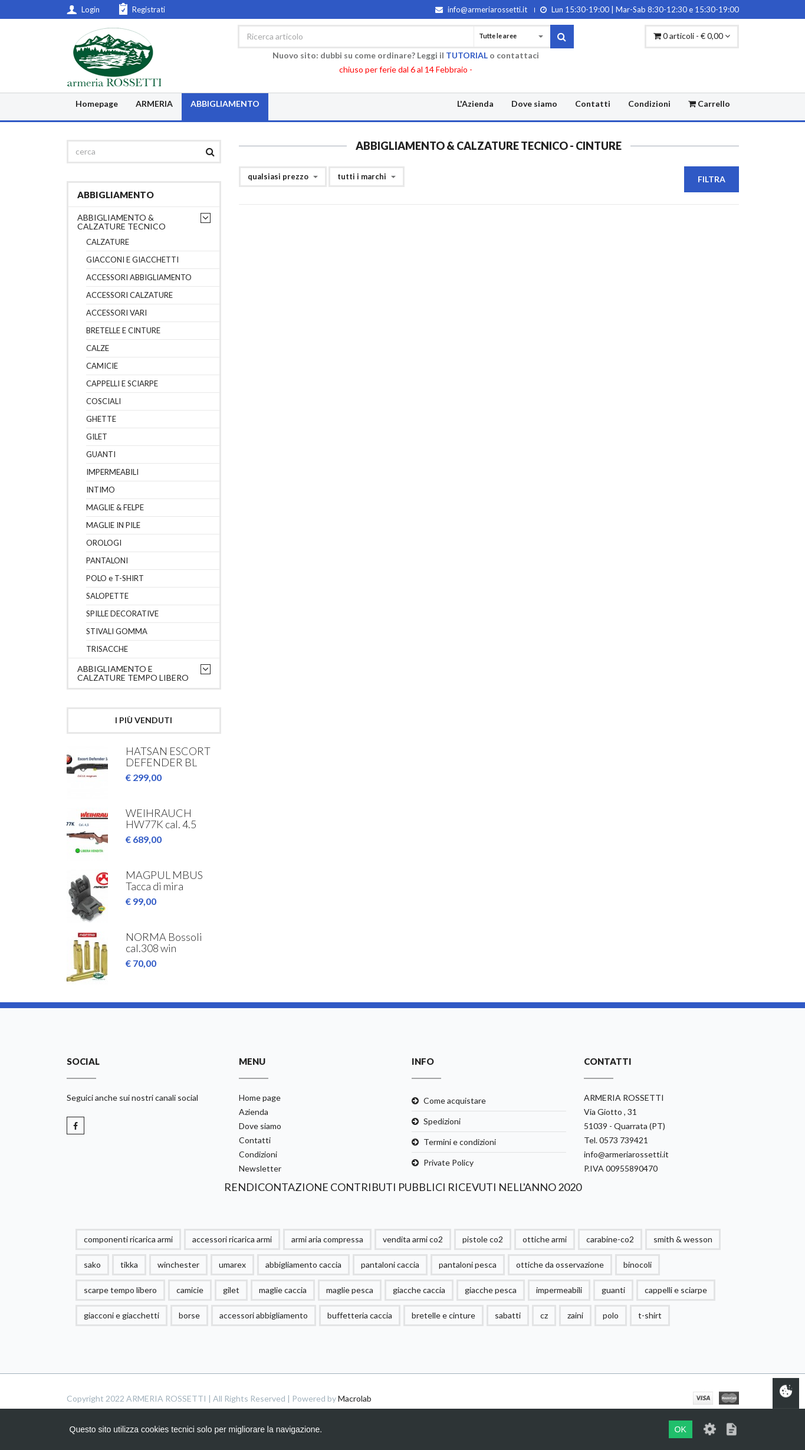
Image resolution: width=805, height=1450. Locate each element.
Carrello (709, 104)
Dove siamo (534, 104)
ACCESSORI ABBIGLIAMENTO (139, 277)
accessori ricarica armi (232, 1239)
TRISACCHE (107, 649)
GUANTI (101, 454)
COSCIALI (103, 401)
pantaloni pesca (468, 1264)
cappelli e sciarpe (676, 1290)
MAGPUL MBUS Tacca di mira (164, 880)
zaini (575, 1315)
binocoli (637, 1264)
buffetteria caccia (359, 1315)
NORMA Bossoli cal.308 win (164, 942)
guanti (613, 1290)
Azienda (253, 1112)
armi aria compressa (327, 1239)
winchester (178, 1264)
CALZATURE (107, 242)
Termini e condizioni (459, 1142)
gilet (231, 1290)
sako (92, 1264)
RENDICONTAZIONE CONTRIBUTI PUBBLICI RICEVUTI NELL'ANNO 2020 (402, 1186)
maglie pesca (349, 1290)
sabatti (508, 1315)
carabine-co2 (610, 1239)
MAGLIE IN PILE (113, 525)
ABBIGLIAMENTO (224, 104)
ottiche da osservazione (560, 1264)
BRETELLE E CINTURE (123, 330)
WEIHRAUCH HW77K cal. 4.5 (161, 818)
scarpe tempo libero (120, 1290)
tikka (129, 1264)
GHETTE (101, 419)
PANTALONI (107, 560)
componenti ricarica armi (128, 1239)
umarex (232, 1264)
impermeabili (559, 1290)
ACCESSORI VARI (116, 313)
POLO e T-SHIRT (115, 578)
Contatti (592, 104)
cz (544, 1315)
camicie (189, 1290)
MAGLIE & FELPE (115, 507)
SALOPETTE (107, 596)
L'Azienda (475, 104)
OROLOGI (103, 543)
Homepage (96, 104)
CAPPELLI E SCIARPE (122, 383)
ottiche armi (545, 1239)
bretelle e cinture (443, 1315)
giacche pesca (491, 1290)
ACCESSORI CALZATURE (129, 295)
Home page (260, 1098)
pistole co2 (482, 1239)
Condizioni (649, 104)
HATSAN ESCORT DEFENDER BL (168, 756)
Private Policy (448, 1162)
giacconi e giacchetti (121, 1315)
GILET (96, 436)
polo (611, 1315)
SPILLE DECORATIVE (122, 613)
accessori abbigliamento (263, 1315)
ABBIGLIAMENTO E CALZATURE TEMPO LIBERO (133, 673)
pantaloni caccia (390, 1264)
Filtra (711, 179)
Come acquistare (454, 1100)
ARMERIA (154, 104)
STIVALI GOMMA (116, 631)
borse (189, 1315)
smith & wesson (682, 1239)
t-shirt (650, 1315)
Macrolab (355, 1398)
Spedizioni (442, 1121)
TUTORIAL (467, 55)
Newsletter (260, 1168)
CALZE (97, 348)
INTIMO (100, 489)
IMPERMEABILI (112, 472)
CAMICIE (102, 366)
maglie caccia (283, 1290)
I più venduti (143, 720)
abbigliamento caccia (303, 1264)
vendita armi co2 (413, 1239)
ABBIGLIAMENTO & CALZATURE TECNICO (121, 222)
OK (680, 1429)
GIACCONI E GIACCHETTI (132, 259)
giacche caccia (419, 1290)
